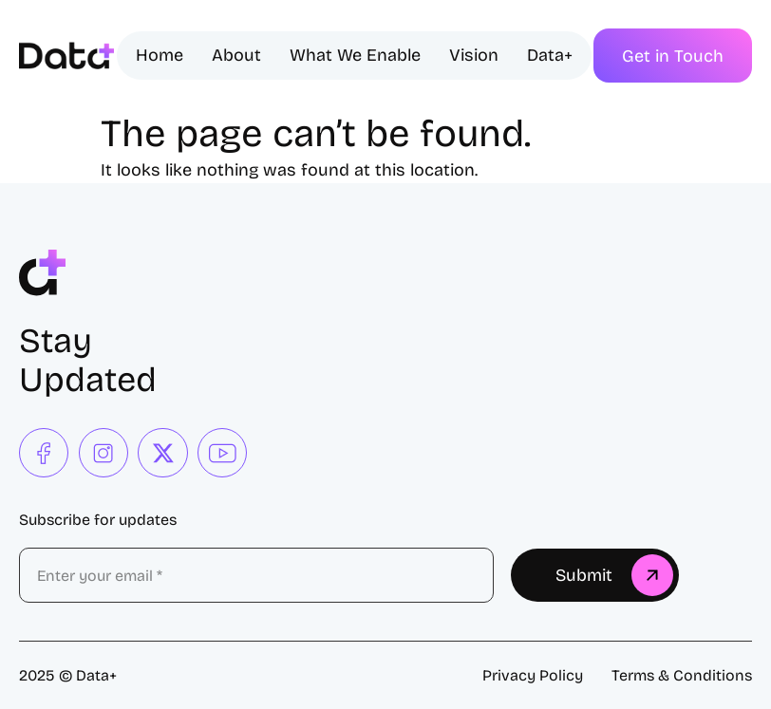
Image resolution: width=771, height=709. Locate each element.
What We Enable (355, 55)
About (236, 55)
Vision (473, 55)
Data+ (550, 55)
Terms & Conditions (681, 675)
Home (159, 55)
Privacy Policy (532, 675)
